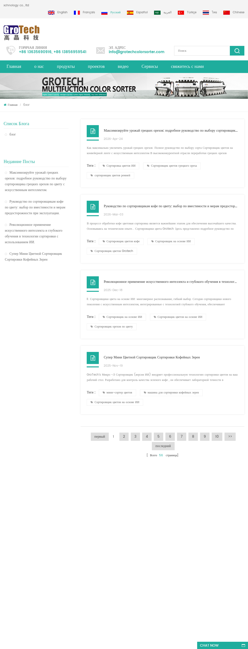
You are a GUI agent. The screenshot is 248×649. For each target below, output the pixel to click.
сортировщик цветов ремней (110, 175)
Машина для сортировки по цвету (139, 519)
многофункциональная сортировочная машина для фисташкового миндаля (68, 577)
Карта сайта (11, 545)
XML (6, 528)
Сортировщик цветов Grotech (112, 251)
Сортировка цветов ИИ (119, 166)
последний (163, 446)
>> (230, 436)
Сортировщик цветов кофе (121, 241)
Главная (14, 66)
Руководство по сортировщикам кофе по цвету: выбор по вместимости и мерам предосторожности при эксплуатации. (35, 195)
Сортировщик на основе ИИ (171, 241)
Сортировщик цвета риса (24, 277)
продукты (66, 66)
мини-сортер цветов (117, 392)
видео (123, 66)
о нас (39, 66)
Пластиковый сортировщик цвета (30, 304)
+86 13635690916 (35, 52)
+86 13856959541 (70, 52)
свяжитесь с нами (187, 66)
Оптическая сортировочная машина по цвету (34, 290)
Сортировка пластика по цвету (137, 565)
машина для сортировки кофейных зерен (171, 392)
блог (10, 134)
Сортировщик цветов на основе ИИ (178, 317)
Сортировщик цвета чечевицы (137, 528)
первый (99, 436)
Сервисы (150, 66)
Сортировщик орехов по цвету (112, 326)
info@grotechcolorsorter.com (136, 52)
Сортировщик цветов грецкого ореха (172, 166)
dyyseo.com (149, 641)
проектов (96, 66)
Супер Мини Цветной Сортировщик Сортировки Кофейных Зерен (33, 244)
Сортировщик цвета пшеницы (28, 324)
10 (217, 436)
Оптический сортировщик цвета (29, 314)
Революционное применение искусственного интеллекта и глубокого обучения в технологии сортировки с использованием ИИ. (33, 221)
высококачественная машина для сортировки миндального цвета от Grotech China (72, 544)
